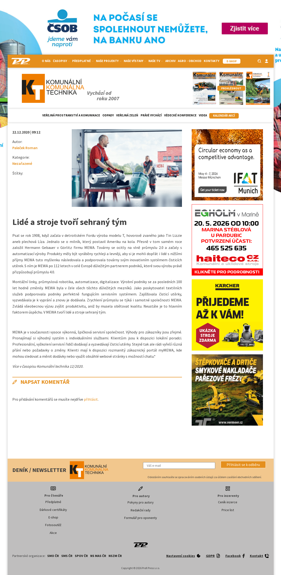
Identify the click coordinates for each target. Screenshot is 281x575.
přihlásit (91, 399)
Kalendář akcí (224, 116)
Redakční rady (141, 510)
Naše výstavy (135, 61)
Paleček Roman (25, 147)
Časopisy (61, 61)
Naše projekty (108, 61)
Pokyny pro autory (141, 502)
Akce (53, 533)
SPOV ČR (81, 556)
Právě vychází (151, 115)
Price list (228, 510)
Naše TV (155, 61)
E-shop (53, 517)
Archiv (170, 61)
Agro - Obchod (189, 61)
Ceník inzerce (227, 502)
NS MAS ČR (98, 556)
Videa (203, 115)
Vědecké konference (180, 115)
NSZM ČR (115, 556)
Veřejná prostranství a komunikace (71, 115)
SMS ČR (66, 556)
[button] (243, 464)
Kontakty (211, 61)
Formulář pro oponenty (140, 518)
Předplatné (83, 61)
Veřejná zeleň (127, 115)
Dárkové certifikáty (53, 510)
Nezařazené (22, 163)
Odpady (108, 115)
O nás (46, 61)
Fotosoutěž (53, 525)
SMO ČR (53, 556)
